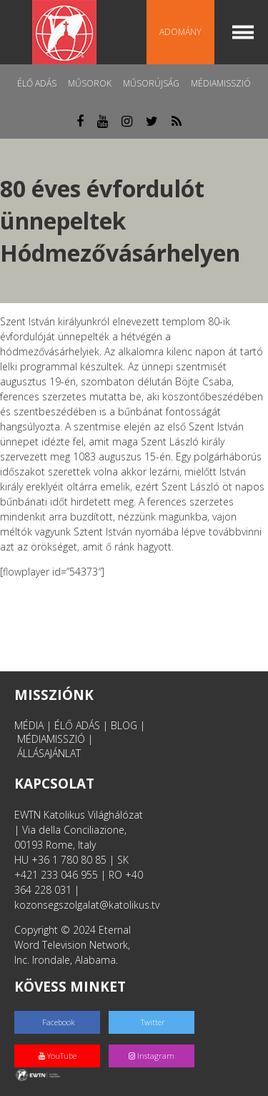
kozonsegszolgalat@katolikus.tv (86, 905)
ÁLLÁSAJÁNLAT (49, 753)
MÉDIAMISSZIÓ (51, 739)
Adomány (180, 32)
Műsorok (89, 83)
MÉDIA (29, 725)
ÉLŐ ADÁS (77, 725)
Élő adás (36, 83)
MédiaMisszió (221, 83)
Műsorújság (151, 83)
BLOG (124, 725)
